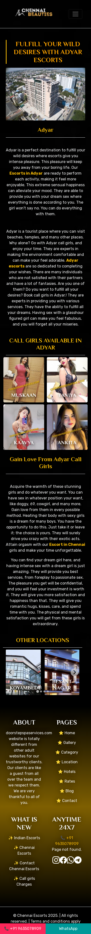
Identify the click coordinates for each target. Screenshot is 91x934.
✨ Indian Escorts (24, 838)
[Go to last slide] (11, 672)
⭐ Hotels (66, 771)
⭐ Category (66, 752)
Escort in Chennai (67, 544)
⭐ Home (67, 733)
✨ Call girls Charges (24, 881)
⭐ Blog (67, 791)
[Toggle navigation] (75, 14)
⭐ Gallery (67, 742)
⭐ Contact (66, 800)
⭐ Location (67, 762)
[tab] (37, 691)
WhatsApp (68, 928)
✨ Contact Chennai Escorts (24, 866)
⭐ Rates (67, 781)
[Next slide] (74, 672)
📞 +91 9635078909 (22, 928)
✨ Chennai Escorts (24, 850)
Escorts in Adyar (26, 173)
